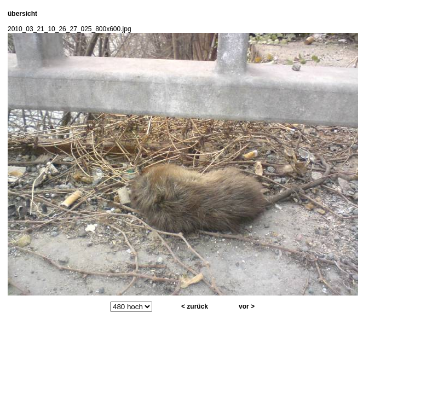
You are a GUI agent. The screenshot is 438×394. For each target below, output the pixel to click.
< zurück (194, 306)
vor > (247, 306)
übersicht (22, 14)
